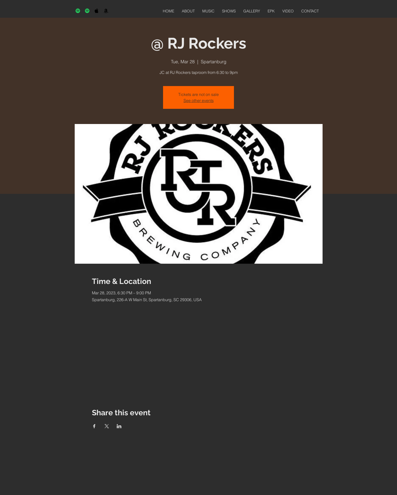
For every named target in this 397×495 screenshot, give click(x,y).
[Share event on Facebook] (94, 426)
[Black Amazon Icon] (106, 10)
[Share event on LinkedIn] (119, 426)
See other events (199, 100)
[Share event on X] (106, 426)
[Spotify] (77, 10)
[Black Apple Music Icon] (96, 10)
